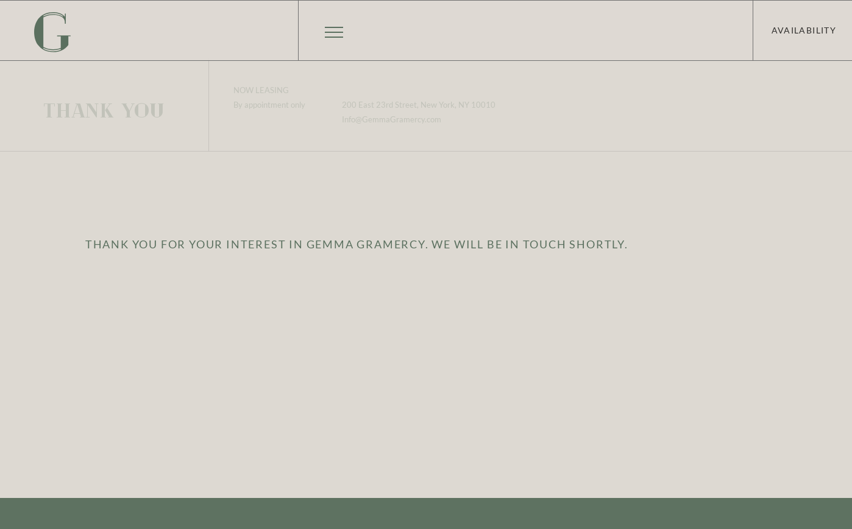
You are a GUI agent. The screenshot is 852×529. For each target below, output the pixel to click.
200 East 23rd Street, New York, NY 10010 (418, 105)
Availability (804, 30)
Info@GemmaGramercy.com (391, 119)
